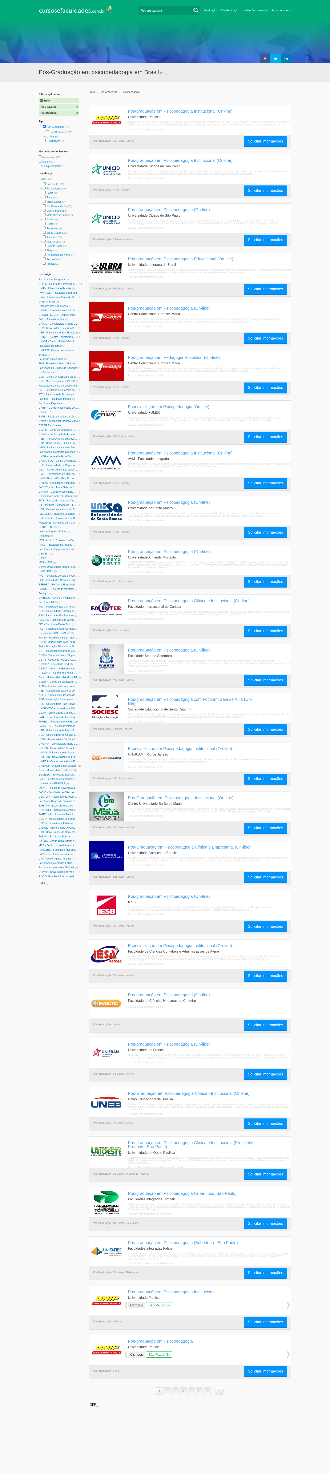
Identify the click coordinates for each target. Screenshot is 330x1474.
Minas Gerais (54, 201)
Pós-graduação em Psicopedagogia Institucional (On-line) (180, 111)
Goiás (50, 219)
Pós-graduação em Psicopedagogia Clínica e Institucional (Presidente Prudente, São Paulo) (191, 1144)
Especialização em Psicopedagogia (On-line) (168, 406)
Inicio (93, 92)
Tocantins (52, 237)
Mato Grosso (54, 241)
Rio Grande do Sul (57, 206)
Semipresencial (51, 166)
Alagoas (51, 250)
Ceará (50, 224)
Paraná (51, 197)
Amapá (51, 263)
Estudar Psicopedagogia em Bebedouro (150, 1263)
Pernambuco (54, 259)
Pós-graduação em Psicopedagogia (160, 1341)
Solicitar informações (265, 141)
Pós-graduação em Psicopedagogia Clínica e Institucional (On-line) (189, 600)
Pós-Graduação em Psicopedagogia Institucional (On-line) (180, 798)
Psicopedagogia (131, 92)
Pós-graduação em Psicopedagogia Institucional (172, 1292)
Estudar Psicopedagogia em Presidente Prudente (155, 1167)
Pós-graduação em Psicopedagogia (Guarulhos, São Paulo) (182, 1193)
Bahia (50, 193)
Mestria (54, 136)
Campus (136, 1305)
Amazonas (53, 228)
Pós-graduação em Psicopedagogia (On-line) (169, 209)
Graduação (210, 10)
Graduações (53, 141)
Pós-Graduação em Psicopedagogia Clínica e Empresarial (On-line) (189, 847)
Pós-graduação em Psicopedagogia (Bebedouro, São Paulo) (183, 1242)
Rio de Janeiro (55, 188)
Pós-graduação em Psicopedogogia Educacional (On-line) (180, 259)
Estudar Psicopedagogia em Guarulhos (150, 1214)
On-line (46, 161)
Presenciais (49, 157)
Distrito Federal (55, 210)
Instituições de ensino (255, 10)
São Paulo (52, 184)
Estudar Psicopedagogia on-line (146, 129)
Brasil (43, 178)
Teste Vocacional (281, 10)
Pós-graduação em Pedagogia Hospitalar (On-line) (174, 357)
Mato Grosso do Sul (58, 215)
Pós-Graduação (230, 10)
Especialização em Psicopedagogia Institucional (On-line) (180, 748)
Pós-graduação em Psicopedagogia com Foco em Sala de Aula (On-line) (190, 701)
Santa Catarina (55, 232)
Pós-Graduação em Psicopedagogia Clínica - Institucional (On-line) (189, 1093)
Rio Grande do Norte (58, 254)
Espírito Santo (54, 246)
